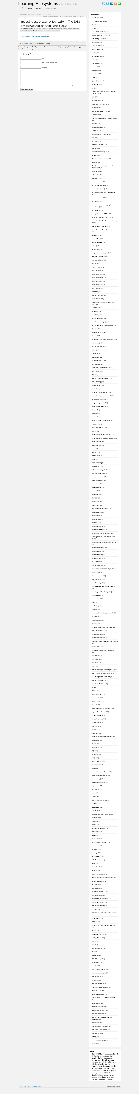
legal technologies (97, 565)
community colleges (98, 189)
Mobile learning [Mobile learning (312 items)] (107, 1070)
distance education (97, 295)
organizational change (98, 712)
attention (32, 28)
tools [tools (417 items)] (104, 1077)
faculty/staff (95, 371)
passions (94, 726)
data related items (97, 260)
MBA (93, 602)
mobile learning (96, 634)
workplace (95, 1033)
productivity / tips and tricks (100, 772)
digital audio (95, 270)
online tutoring (96, 701)
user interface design (98, 973)
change (94, 155)
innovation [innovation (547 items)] (106, 1068)
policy (93, 758)
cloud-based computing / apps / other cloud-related (103, 167)
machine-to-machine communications (103, 586)
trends (94, 941)
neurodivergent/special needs (101, 677)
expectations (95, 357)
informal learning (97, 463)
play (93, 751)
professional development (99, 775)
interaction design (97, 480)
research (94, 817)
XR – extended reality (98, 1040)
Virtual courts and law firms (100, 987)
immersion (95, 456)
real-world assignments (99, 800)
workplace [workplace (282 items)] (110, 1079)
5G (92, 28)
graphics (94, 413)
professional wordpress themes (70, 1090)
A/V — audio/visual (97, 31)
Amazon (94, 67)
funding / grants (96, 385)
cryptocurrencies (97, 242)
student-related (96, 881)
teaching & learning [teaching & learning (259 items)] (97, 1077)
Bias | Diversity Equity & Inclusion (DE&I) (104, 118)
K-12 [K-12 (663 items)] (114, 1068)
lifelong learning (96, 579)
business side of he (98, 145)
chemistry (95, 162)
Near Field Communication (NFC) (102, 673)
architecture (95, 84)
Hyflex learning (96, 445)
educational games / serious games (103, 325)
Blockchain (95, 130)
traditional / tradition (98, 934)
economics (95, 311)
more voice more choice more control (103, 650)
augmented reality (31, 47)
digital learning (96, 274)
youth (93, 1044)
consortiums (95, 201)
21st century (95, 17)
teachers (94, 888)
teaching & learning (98, 891)
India (93, 459)
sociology (94, 853)
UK (93, 952)
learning (94, 522)
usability (94, 966)
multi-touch (95, 659)
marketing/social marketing (100, 592)
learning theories (97, 554)
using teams (95, 976)
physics (94, 743)
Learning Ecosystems (38, 3)
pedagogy (95, 733)
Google (94, 410)
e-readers (95, 308)
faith (93, 374)
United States (96, 959)
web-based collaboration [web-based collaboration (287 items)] (99, 1079)
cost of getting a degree (99, 226)
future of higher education (99, 392)
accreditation (96, 42)
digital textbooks (97, 284)
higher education (97, 427)
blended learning (97, 127)
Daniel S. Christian (97, 256)
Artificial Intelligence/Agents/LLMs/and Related (103, 92)
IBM (93, 448)
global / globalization (98, 406)
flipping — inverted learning (100, 378)
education (95, 315)
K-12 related (95, 505)
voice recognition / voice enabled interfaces (102, 1018)
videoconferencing (97, 983)
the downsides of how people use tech (103, 925)
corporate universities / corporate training (104, 221)
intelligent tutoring (97, 477)
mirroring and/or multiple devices (102, 627)
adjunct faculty (96, 49)
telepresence (96, 918)
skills (93, 835)
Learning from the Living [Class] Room (103, 537)
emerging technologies (73, 28)
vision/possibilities (97, 1006)
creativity (65, 28)
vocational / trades (97, 1013)
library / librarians (97, 576)
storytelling (95, 867)
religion (94, 810)
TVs (93, 945)
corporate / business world (55, 28)
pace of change (96, 715)
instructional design (98, 470)
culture (94, 246)
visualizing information (98, 1010)
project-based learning (98, 782)
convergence (96, 210)
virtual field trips (96, 990)
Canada (94, 148)
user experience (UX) (98, 969)
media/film (95, 606)
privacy (94, 768)
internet (94, 491)
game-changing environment (100, 396)
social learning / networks (99, 842)
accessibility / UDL (97, 39)
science (94, 824)
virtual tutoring (96, 1003)
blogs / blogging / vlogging (100, 134)
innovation (40, 30)
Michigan (94, 616)
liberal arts (95, 572)
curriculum (95, 249)
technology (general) (98, 902)
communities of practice (99, 185)
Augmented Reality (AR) (41, 28)
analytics (94, 70)
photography (95, 740)
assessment (95, 100)
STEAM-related (96, 860)
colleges (94, 178)
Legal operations (97, 558)
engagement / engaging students (28, 30)
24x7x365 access (97, 21)
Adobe (94, 53)
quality (94, 793)
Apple (93, 77)
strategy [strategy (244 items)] (102, 1075)
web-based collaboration (99, 1029)
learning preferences (98, 547)
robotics (94, 821)
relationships (95, 807)
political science (96, 761)
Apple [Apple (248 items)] (106, 1054)
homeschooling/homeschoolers (101, 434)
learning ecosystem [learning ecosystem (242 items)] (96, 1070)
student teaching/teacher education (102, 877)
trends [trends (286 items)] (108, 1077)
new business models (98, 680)
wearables (95, 1022)
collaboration (96, 175)
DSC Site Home (51, 8)
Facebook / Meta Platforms (100, 367)
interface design (96, 487)
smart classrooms (97, 839)
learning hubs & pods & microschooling (104, 542)
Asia (93, 97)
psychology (95, 786)
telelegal (94, 909)
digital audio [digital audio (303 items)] (104, 1056)
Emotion (94, 336)
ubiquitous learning (97, 948)
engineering (95, 343)
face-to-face (95, 364)
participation (95, 722)
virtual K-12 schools (98, 994)
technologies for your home (100, 898)
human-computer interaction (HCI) (102, 438)
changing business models (100, 159)
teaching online (96, 895)
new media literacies (98, 684)
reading (94, 796)
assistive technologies (98, 104)
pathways (95, 729)
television (94, 922)
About (30, 8)
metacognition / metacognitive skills (102, 613)
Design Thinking (97, 267)
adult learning (96, 56)
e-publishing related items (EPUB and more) (103, 303)
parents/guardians (97, 719)
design (94, 263)
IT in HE (94, 498)
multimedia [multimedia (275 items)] (101, 1073)
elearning (94, 329)
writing (94, 1037)
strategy (94, 870)
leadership (95, 515)
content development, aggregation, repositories (102, 206)
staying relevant (96, 856)
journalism (95, 501)
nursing (94, 687)
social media (95, 846)
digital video (95, 288)
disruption (95, 292)
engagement (81, 47)
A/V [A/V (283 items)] (103, 1054)
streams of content (97, 874)
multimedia (95, 662)
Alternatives (95, 63)
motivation (95, 655)
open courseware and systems (101, 708)
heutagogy (95, 424)
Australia (94, 114)
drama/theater (96, 299)
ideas (93, 452)
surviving (94, 884)
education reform (97, 318)
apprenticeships (96, 81)
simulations (95, 832)
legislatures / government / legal (101, 569)
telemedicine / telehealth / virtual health (104, 913)
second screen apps (98, 828)
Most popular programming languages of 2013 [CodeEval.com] (37, 14)
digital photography (97, 277)
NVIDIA (94, 691)
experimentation (97, 360)
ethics (93, 350)
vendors (94, 980)
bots (93, 137)
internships (95, 494)
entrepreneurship (97, 346)
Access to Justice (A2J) (99, 35)
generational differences (99, 399)
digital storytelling (97, 281)
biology (94, 123)
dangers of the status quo (99, 253)
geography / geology (98, 403)
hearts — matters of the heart (101, 420)
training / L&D (96, 938)
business (94, 141)
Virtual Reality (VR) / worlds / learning (103, 997)
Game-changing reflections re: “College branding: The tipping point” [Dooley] (64, 16)
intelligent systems (97, 473)
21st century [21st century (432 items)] (97, 1054)
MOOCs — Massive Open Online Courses (105, 641)
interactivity (46, 30)
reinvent (94, 803)
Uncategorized (96, 955)
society (94, 849)
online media (96, 698)
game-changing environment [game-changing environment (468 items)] (101, 1065)
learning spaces (96, 551)
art (92, 88)
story (93, 863)
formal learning (96, 382)
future (93, 389)
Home (20, 1086)
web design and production (100, 1026)
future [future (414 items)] (110, 1062)
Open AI (94, 705)
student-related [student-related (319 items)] (109, 1075)
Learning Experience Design (100, 533)
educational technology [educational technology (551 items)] (103, 1060)
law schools (95, 512)
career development (98, 152)
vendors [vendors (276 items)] (113, 1077)
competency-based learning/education (103, 192)
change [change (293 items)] (110, 1054)
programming (96, 779)
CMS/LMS (95, 171)
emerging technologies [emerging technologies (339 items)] (99, 1062)
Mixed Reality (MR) (98, 630)
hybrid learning (96, 441)
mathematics (96, 599)
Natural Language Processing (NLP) (103, 669)
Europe (94, 353)
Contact (38, 8)
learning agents (96, 526)
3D (92, 24)
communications (97, 182)
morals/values (96, 646)
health (93, 417)
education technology (98, 322)
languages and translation (100, 508)
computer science (97, 198)
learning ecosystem (98, 530)
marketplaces (96, 595)
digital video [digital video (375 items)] (102, 1058)
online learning (96, 694)
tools (93, 931)
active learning (96, 46)
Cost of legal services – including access (104, 230)
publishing (95, 789)
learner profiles (96, 519)
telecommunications (98, 906)
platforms (94, 747)
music (93, 666)
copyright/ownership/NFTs (100, 214)
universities (95, 962)
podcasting (95, 754)
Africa (93, 60)
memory (94, 609)
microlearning (96, 620)
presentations (96, 765)
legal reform (95, 562)
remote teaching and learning (101, 814)
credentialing (96, 239)
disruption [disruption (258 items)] (109, 1058)
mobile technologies (98, 637)
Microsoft (94, 623)
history (94, 431)
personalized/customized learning (102, 736)
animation (95, 74)
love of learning (96, 583)
